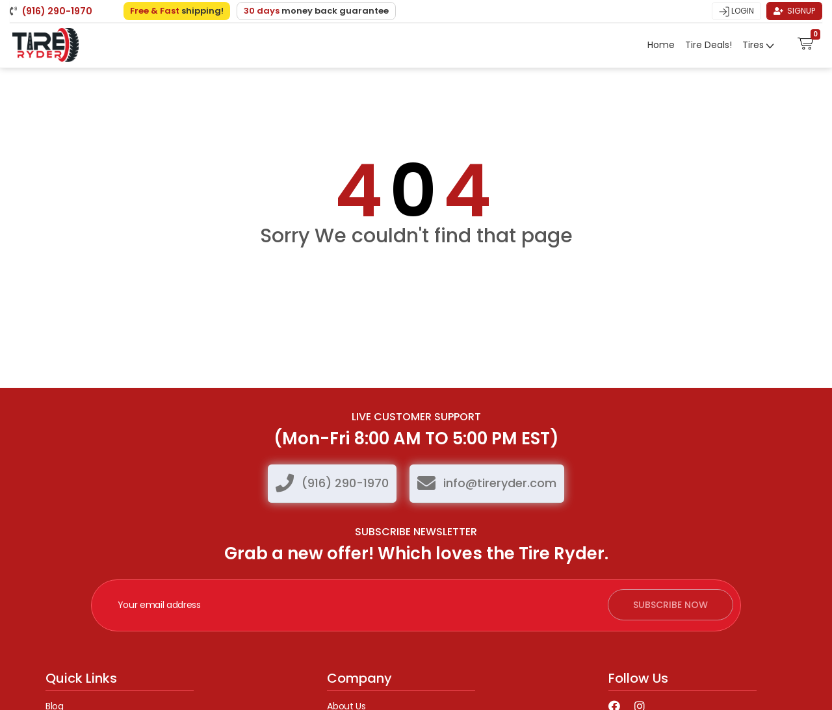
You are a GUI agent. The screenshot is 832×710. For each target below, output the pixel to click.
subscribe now (670, 604)
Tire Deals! (708, 44)
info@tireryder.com (499, 483)
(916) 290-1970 (345, 483)
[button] (806, 42)
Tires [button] (754, 44)
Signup (794, 10)
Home (661, 44)
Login (736, 11)
